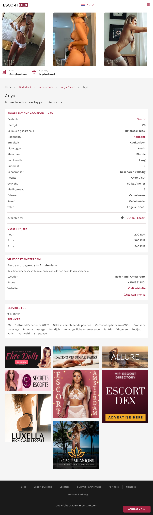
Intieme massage (34, 329)
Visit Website (137, 288)
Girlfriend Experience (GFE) (32, 325)
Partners (113, 486)
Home (8, 87)
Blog (23, 486)
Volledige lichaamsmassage (82, 329)
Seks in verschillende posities (72, 325)
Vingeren (122, 329)
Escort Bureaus (43, 486)
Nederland (47, 74)
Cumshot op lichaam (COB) (112, 325)
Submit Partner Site (89, 486)
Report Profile (135, 295)
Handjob (55, 329)
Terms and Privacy (77, 494)
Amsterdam (18, 74)
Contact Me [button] (136, 509)
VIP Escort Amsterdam (24, 259)
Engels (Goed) (136, 207)
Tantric (108, 329)
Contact (131, 486)
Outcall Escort (136, 217)
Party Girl (24, 333)
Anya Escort (68, 87)
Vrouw (141, 119)
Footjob (136, 329)
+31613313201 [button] (137, 282)
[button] (87, 5)
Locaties (65, 486)
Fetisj (11, 333)
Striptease (40, 333)
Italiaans (140, 136)
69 (9, 325)
